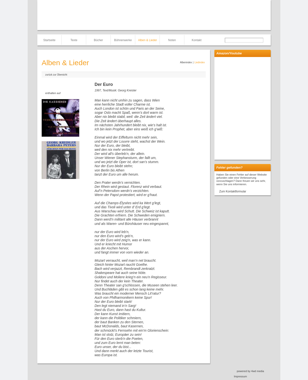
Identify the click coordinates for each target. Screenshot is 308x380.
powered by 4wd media (250, 371)
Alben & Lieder (147, 40)
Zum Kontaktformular (232, 191)
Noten (172, 40)
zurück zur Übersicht (56, 74)
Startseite (49, 40)
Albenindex (186, 62)
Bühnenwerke (123, 40)
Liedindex (199, 62)
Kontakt (197, 40)
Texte (74, 40)
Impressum (240, 376)
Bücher (98, 40)
